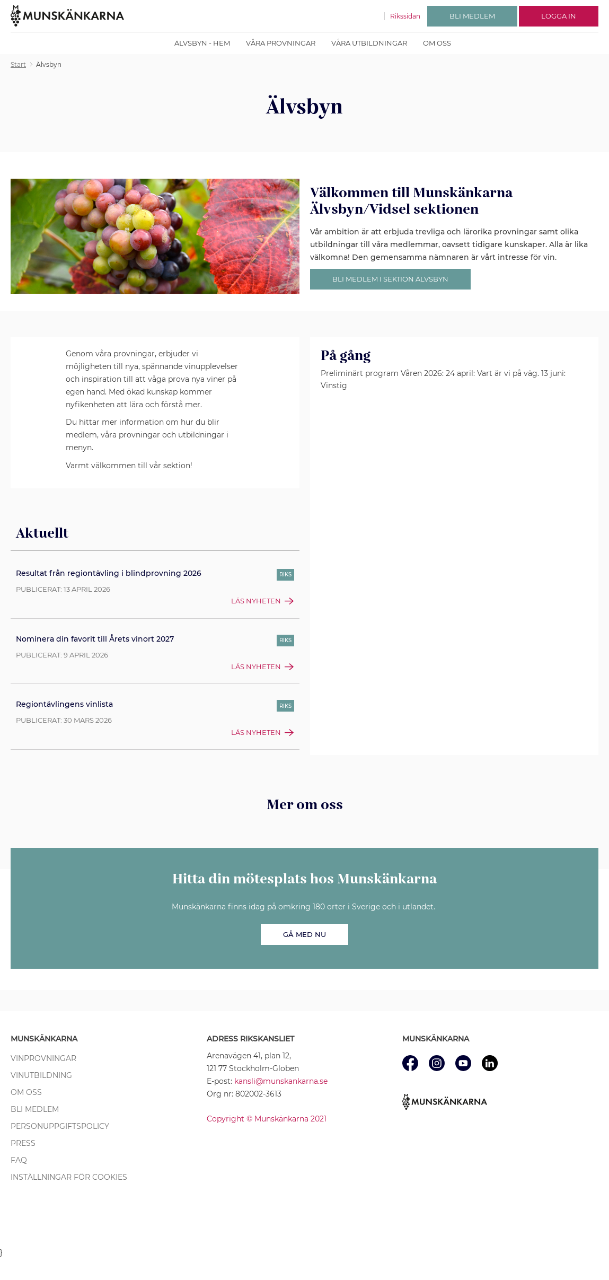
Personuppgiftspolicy (60, 1126)
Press (23, 1143)
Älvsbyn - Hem (202, 43)
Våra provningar (280, 43)
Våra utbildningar (369, 43)
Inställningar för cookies (69, 1177)
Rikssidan (405, 16)
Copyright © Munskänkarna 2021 (266, 1119)
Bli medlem (35, 1109)
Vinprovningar (43, 1058)
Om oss (437, 43)
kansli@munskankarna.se (281, 1081)
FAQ (19, 1160)
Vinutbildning (41, 1075)
